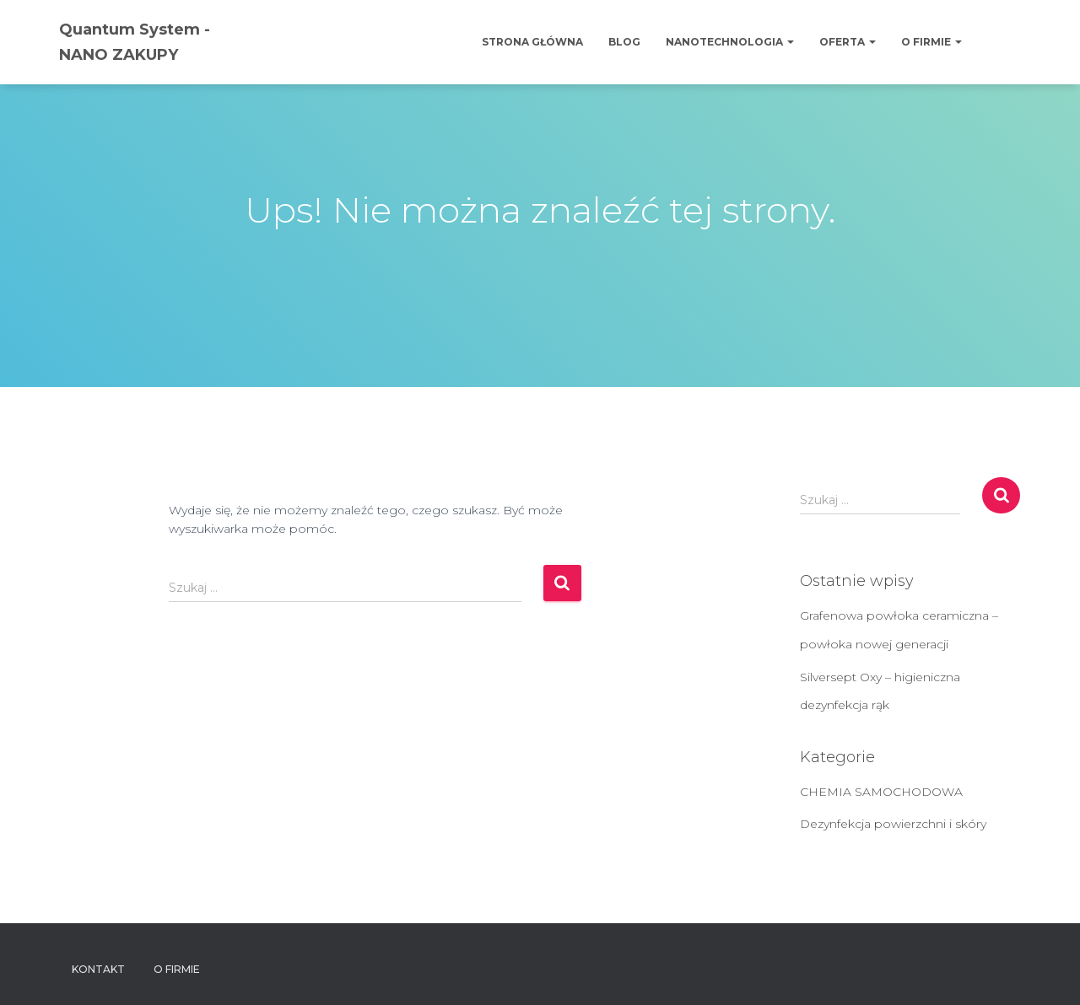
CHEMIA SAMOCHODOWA (881, 791)
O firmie (931, 41)
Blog (624, 41)
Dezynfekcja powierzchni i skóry (893, 823)
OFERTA (847, 41)
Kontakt (98, 969)
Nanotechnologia (730, 41)
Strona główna (532, 41)
